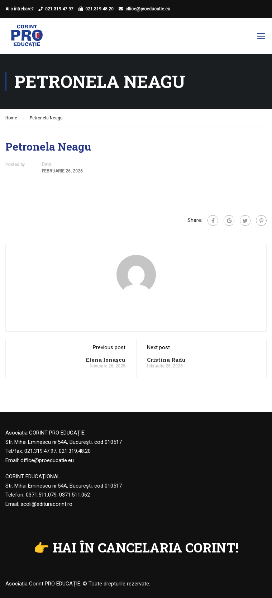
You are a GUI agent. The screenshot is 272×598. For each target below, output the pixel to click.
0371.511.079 (41, 495)
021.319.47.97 (59, 8)
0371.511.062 (74, 495)
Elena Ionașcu (105, 359)
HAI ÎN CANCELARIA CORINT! (146, 547)
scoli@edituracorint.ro (46, 504)
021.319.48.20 (99, 8)
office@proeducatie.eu (147, 8)
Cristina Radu (166, 359)
